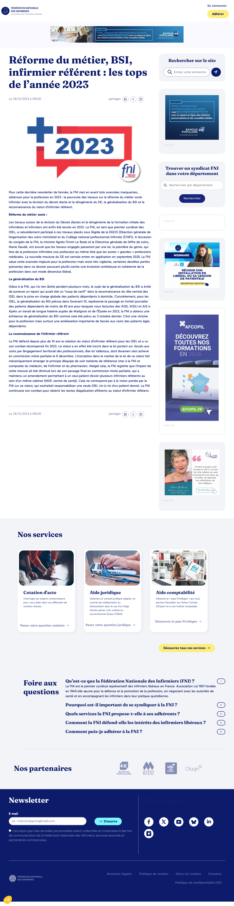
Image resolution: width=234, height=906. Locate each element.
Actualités (120, 11)
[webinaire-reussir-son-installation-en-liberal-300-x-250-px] (192, 287)
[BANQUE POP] (192, 138)
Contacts (215, 874)
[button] (125, 99)
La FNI (69, 11)
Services (84, 11)
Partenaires (153, 11)
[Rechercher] (216, 72)
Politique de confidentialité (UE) (198, 883)
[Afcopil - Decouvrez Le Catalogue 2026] (192, 420)
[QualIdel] (192, 494)
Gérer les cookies (188, 874)
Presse (136, 11)
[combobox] (186, 72)
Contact (171, 11)
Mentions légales (119, 874)
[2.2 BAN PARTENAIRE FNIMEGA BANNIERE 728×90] (117, 42)
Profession (101, 11)
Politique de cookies (153, 874)
